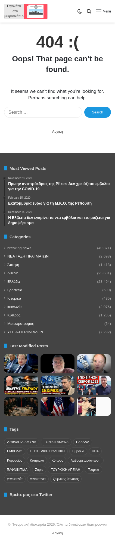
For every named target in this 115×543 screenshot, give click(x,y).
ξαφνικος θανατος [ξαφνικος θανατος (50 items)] (66, 479)
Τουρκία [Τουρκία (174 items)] (93, 470)
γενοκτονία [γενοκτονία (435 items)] (15, 479)
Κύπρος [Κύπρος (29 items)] (57, 460)
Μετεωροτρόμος (20, 324)
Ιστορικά (14, 298)
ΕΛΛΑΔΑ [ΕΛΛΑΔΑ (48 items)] (82, 442)
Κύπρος (13, 315)
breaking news (19, 248)
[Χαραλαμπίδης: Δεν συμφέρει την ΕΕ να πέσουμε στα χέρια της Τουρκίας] (58, 385)
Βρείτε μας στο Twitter (31, 494)
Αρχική (57, 131)
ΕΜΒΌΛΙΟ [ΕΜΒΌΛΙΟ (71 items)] (14, 451)
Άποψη (13, 265)
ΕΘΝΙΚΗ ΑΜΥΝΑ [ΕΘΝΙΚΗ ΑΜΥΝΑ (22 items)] (56, 442)
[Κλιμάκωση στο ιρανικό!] (21, 406)
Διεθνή (12, 273)
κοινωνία (14, 307)
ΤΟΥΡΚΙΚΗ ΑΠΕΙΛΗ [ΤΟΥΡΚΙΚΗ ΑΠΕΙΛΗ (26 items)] (65, 470)
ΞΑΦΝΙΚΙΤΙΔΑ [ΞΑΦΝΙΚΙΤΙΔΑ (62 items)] (17, 470)
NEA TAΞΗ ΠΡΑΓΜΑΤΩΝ (28, 256)
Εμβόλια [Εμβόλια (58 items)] (78, 451)
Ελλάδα (13, 282)
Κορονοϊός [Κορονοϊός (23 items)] (14, 460)
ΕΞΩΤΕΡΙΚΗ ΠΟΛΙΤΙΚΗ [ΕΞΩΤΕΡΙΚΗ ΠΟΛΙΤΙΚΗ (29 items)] (47, 451)
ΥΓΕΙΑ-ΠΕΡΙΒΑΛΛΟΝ (25, 332)
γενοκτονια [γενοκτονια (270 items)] (38, 479)
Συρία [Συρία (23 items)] (39, 470)
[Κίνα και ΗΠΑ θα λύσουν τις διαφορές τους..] (58, 406)
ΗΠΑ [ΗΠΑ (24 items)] (95, 451)
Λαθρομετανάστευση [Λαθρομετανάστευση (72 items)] (86, 460)
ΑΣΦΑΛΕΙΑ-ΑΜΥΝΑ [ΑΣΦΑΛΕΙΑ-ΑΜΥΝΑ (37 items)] (21, 442)
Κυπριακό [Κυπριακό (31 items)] (37, 460)
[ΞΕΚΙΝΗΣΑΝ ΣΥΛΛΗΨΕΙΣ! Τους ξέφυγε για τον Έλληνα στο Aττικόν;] (94, 385)
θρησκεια (14, 290)
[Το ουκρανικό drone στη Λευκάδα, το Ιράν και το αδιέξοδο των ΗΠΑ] (21, 385)
